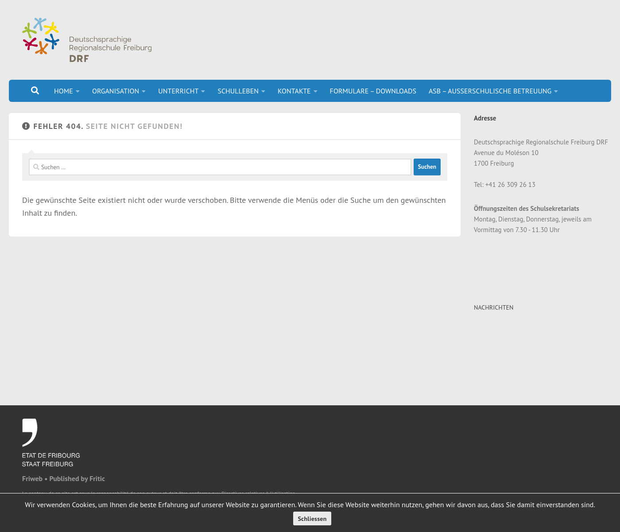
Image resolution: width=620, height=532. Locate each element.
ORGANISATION (115, 90)
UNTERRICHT (178, 90)
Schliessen (312, 519)
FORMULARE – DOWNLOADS (373, 90)
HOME (63, 90)
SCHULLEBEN (238, 90)
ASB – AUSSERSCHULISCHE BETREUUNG (490, 90)
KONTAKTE (294, 90)
